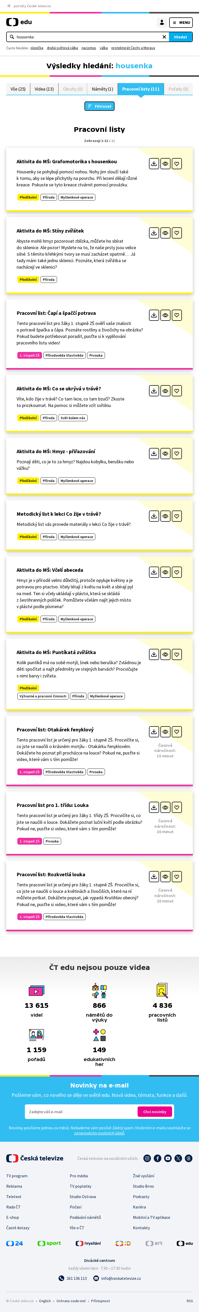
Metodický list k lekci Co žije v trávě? (59, 514)
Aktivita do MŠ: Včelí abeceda (50, 570)
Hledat (180, 36)
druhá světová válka (62, 47)
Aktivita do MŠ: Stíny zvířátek (50, 231)
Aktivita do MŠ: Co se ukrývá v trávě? (59, 388)
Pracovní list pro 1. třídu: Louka (53, 805)
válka (104, 47)
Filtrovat (103, 106)
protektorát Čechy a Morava (133, 47)
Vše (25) (18, 89)
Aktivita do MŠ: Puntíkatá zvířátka (56, 652)
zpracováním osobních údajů (99, 1133)
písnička (37, 47)
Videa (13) (44, 89)
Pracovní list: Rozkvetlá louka (51, 874)
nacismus (89, 47)
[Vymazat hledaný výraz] (164, 37)
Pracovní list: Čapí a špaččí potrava (56, 313)
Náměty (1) (102, 89)
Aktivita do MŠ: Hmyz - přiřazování (56, 451)
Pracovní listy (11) (140, 89)
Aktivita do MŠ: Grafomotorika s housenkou (67, 161)
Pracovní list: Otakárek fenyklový (55, 729)
